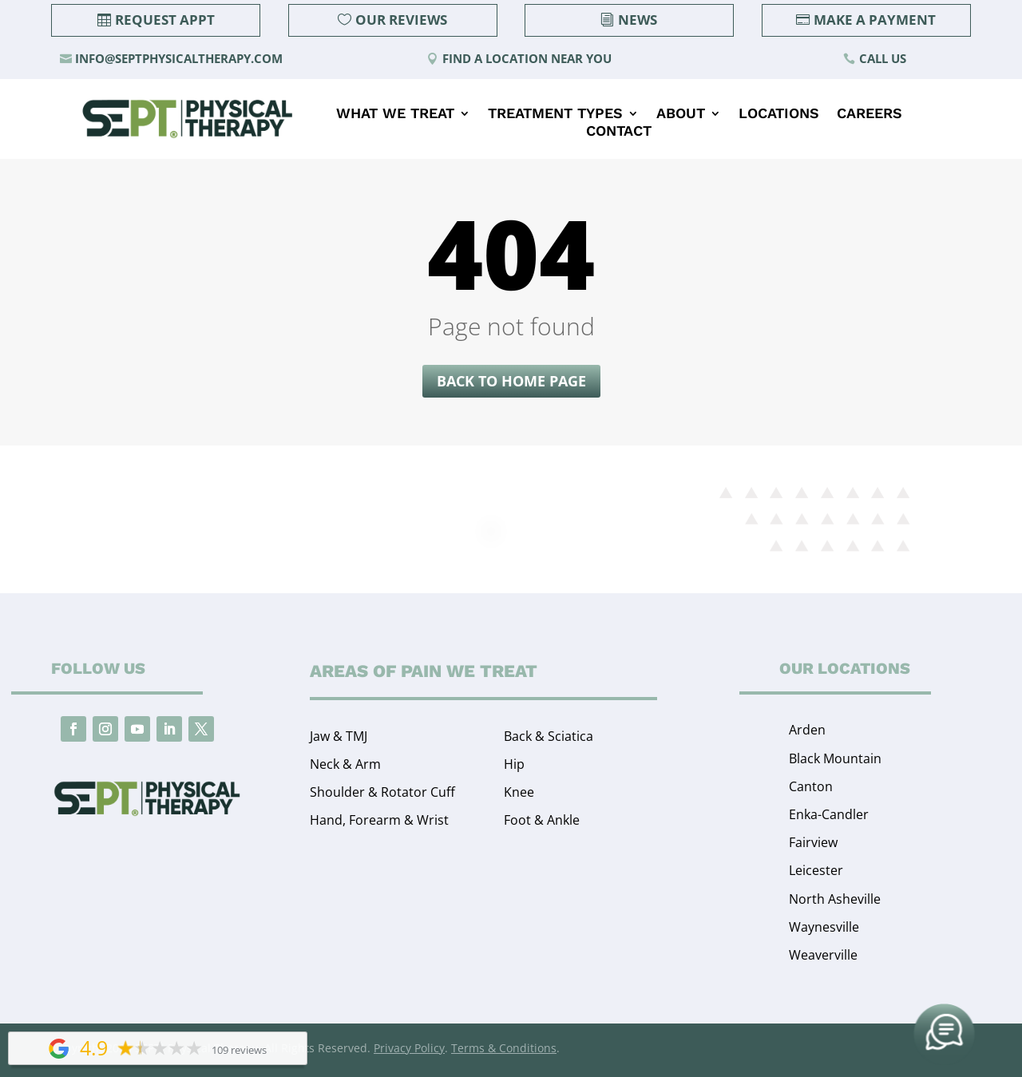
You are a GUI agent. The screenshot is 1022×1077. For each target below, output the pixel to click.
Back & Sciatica (548, 736)
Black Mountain (835, 758)
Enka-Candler (829, 814)
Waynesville (824, 927)
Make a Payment (875, 19)
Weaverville (823, 955)
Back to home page (511, 380)
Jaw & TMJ (338, 736)
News (637, 19)
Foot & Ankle (542, 820)
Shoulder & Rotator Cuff (382, 792)
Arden (807, 729)
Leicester (816, 870)
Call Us (882, 58)
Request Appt (165, 19)
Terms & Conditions (504, 1047)
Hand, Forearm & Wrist (379, 820)
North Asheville (835, 899)
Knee (519, 792)
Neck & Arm (345, 764)
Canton (811, 786)
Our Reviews (401, 19)
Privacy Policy (409, 1047)
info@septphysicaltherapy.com (179, 58)
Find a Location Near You (527, 58)
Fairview (813, 842)
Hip (514, 764)
